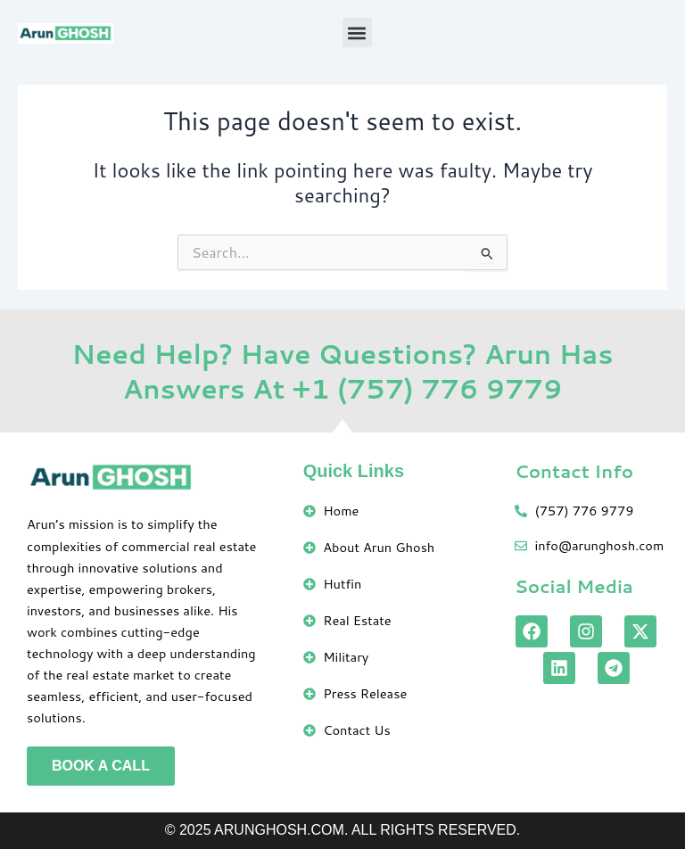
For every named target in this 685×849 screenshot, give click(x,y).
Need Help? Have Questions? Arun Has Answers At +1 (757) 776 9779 (342, 371)
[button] (357, 32)
